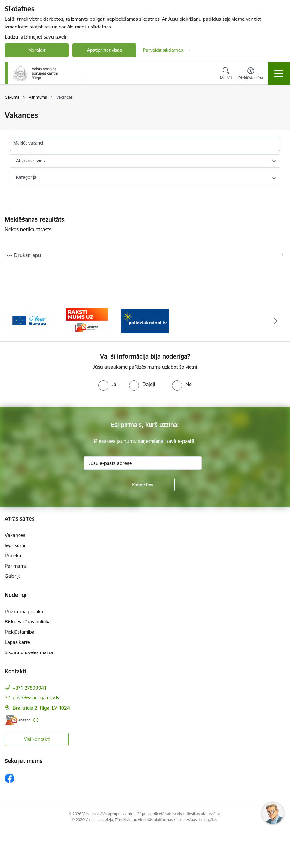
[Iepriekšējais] (14, 320)
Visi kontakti (37, 739)
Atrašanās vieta (31, 161)
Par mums (16, 566)
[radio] (107, 384)
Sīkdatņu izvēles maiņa (29, 652)
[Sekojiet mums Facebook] (9, 778)
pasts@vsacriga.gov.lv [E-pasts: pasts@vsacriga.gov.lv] (36, 698)
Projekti (13, 556)
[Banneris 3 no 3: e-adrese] (87, 320)
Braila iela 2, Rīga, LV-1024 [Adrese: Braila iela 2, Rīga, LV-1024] (41, 708)
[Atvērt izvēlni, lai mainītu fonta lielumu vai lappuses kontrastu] (250, 74)
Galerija (13, 576)
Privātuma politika (24, 611)
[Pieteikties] (143, 484)
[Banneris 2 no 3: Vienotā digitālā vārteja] (29, 320)
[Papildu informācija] (35, 720)
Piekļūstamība (19, 632)
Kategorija (26, 177)
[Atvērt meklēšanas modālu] (226, 74)
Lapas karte (17, 642)
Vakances (15, 535)
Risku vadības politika (28, 622)
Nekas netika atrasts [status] (145, 224)
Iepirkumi (15, 545)
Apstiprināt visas (104, 50)
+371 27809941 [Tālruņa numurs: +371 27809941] (30, 688)
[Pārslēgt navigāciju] (279, 73)
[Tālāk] (275, 320)
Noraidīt (36, 50)
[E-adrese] (17, 720)
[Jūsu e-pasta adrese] (143, 463)
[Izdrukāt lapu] (145, 255)
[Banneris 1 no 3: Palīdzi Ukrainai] (145, 320)
